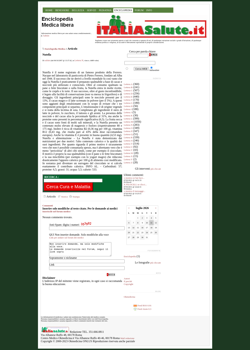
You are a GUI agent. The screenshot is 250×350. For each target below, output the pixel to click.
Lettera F (128, 100)
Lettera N (79, 60)
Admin (46, 35)
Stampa (74, 196)
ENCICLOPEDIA (123, 10)
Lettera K (128, 115)
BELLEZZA (78, 10)
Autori (127, 278)
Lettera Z (128, 162)
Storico (62, 196)
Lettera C (128, 90)
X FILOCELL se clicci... (135, 184)
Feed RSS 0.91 (142, 305)
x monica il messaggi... (134, 191)
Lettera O (128, 128)
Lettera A (128, 84)
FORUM (139, 10)
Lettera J (128, 112)
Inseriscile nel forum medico (57, 211)
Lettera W (128, 153)
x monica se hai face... (134, 178)
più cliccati (156, 169)
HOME (49, 10)
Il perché (128, 281)
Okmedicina (129, 296)
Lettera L (128, 118)
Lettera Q (128, 134)
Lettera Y (128, 159)
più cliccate (155, 262)
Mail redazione (127, 338)
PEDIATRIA (105, 10)
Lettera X (128, 156)
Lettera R (128, 137)
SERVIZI (91, 10)
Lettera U (128, 147)
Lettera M (128, 121)
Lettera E (128, 96)
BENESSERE (62, 10)
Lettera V (128, 150)
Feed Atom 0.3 (142, 309)
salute (47, 60)
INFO (149, 10)
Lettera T (128, 143)
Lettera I (128, 109)
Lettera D (128, 93)
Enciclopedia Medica (55, 49)
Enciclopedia (130, 256)
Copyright (128, 284)
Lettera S (128, 140)
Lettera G (128, 103)
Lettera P (128, 131)
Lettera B (128, 87)
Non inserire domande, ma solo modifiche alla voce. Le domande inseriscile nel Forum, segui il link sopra (84, 250)
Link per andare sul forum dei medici (66, 237)
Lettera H (128, 106)
